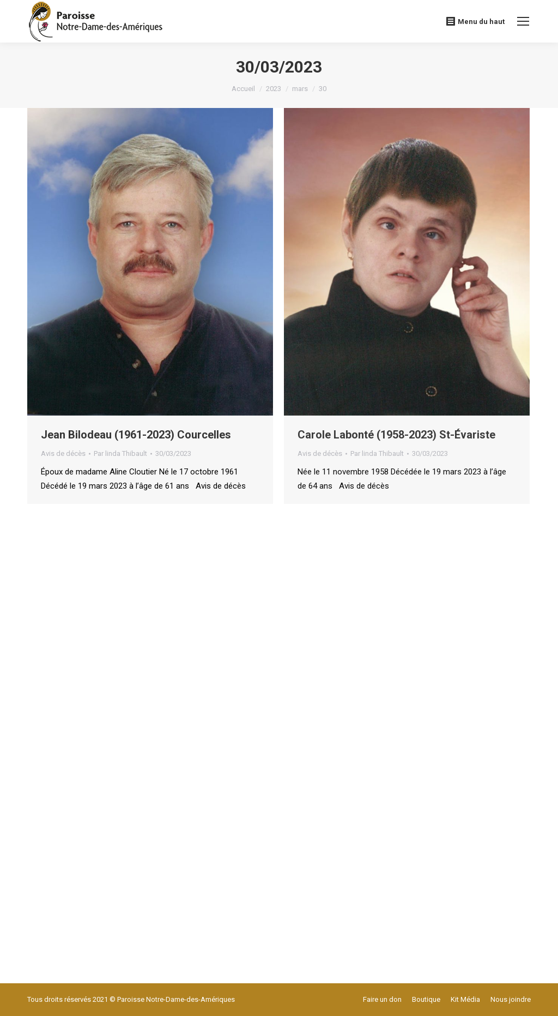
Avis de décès (63, 453)
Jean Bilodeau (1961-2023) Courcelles (136, 434)
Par (120, 453)
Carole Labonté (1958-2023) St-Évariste (396, 434)
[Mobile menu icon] (523, 21)
